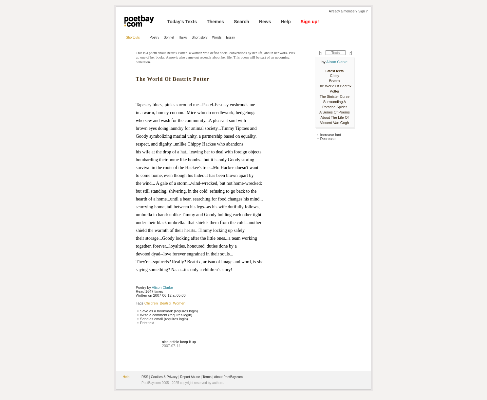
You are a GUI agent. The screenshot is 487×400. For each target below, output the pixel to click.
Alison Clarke (162, 287)
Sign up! (310, 21)
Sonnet (169, 37)
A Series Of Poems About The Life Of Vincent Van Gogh (334, 117)
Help (285, 21)
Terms (207, 377)
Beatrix (165, 303)
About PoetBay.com (228, 377)
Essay (230, 37)
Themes (215, 21)
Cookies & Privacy (164, 377)
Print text (147, 323)
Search (241, 21)
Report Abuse (190, 377)
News (265, 21)
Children (151, 303)
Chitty (334, 76)
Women (179, 303)
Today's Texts (182, 21)
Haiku (183, 37)
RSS (144, 377)
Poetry (154, 37)
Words (217, 37)
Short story (199, 37)
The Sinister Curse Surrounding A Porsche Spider (334, 102)
